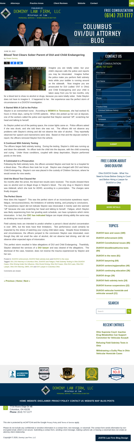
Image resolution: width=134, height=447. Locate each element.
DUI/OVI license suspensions (112, 285)
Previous (9, 281)
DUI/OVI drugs (105, 275)
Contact (109, 3)
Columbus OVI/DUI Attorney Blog (30, 13)
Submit (113, 144)
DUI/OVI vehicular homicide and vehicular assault (112, 291)
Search (129, 311)
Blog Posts (108, 399)
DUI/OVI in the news (61, 259)
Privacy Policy (62, 399)
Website (91, 3)
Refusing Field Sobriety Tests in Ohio (112, 344)
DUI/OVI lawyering (107, 261)
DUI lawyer (43, 248)
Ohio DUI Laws (69, 264)
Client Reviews (71, 3)
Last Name (100, 81)
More (128, 3)
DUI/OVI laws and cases (110, 233)
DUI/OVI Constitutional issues (113, 243)
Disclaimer (46, 399)
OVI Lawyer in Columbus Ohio (48, 267)
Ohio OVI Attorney (17, 267)
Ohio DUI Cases (57, 264)
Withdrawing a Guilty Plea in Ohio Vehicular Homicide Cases (113, 352)
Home (8, 3)
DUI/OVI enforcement (20, 259)
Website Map (93, 399)
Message (100, 125)
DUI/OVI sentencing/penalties (113, 266)
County (99, 116)
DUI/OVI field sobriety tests (39, 259)
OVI (31, 267)
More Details (113, 207)
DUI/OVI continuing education (113, 271)
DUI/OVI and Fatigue (47, 262)
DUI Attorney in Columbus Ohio (26, 262)
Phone (98, 98)
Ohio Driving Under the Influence (22, 264)
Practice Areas (47, 3)
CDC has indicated (36, 215)
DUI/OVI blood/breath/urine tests (112, 249)
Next (27, 281)
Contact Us (78, 399)
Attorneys (25, 3)
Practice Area (101, 107)
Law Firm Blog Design (118, 438)
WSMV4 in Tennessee (59, 111)
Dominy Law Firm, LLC (28, 437)
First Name (100, 73)
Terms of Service (69, 422)
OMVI (27, 267)
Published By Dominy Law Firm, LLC (119, 13)
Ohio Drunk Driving (42, 264)
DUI (11, 262)
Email (98, 90)
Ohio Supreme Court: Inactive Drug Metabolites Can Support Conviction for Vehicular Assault (112, 335)
